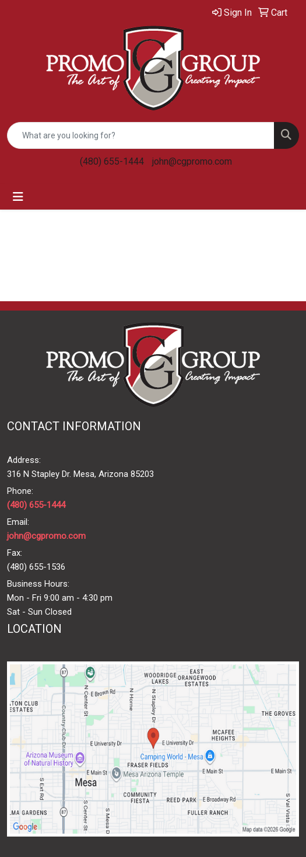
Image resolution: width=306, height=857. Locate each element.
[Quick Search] (141, 135)
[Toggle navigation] (18, 197)
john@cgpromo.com (192, 161)
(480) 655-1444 (112, 161)
